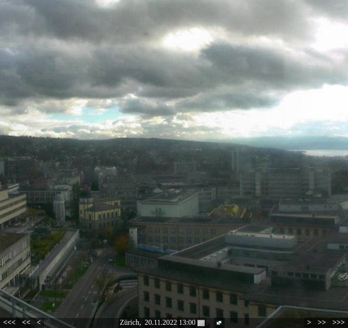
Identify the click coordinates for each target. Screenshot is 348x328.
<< (26, 322)
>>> (339, 322)
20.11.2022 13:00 (175, 322)
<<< (9, 322)
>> (322, 322)
